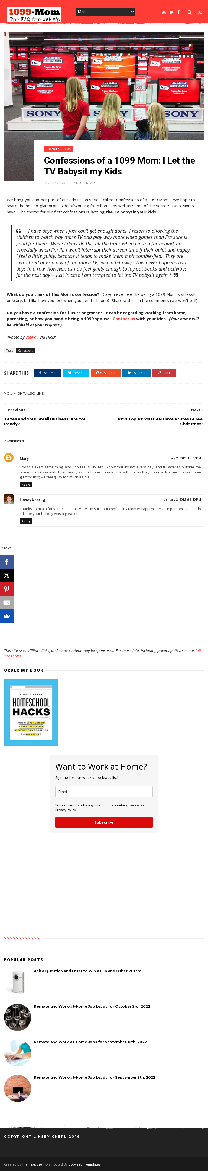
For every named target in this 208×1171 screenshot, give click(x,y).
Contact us (124, 318)
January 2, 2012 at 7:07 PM (182, 458)
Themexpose (32, 1164)
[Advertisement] (104, 632)
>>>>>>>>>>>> (22, 938)
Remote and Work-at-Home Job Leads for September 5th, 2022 (94, 1077)
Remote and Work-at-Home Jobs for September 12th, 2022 (90, 1042)
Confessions (58, 149)
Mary (24, 458)
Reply (25, 484)
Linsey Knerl (30, 500)
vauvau (32, 337)
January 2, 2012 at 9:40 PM (182, 499)
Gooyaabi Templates (84, 1164)
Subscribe (104, 822)
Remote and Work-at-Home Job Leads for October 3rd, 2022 (92, 1006)
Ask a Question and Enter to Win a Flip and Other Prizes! (87, 971)
